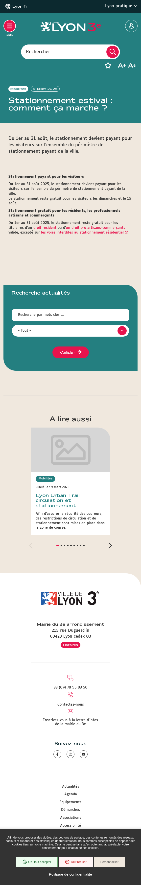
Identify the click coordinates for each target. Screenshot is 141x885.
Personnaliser (109, 862)
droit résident (44, 228)
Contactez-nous (70, 704)
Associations (70, 818)
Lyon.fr (20, 6)
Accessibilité (70, 825)
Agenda (70, 794)
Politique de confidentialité (70, 874)
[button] (108, 65)
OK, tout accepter (37, 862)
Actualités (70, 786)
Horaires (70, 645)
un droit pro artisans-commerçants (95, 228)
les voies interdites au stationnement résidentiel (82, 232)
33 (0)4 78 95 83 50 (71, 687)
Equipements (70, 802)
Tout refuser (75, 862)
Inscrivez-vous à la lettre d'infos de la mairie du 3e (70, 722)
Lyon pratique (121, 6)
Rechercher (38, 51)
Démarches (70, 810)
